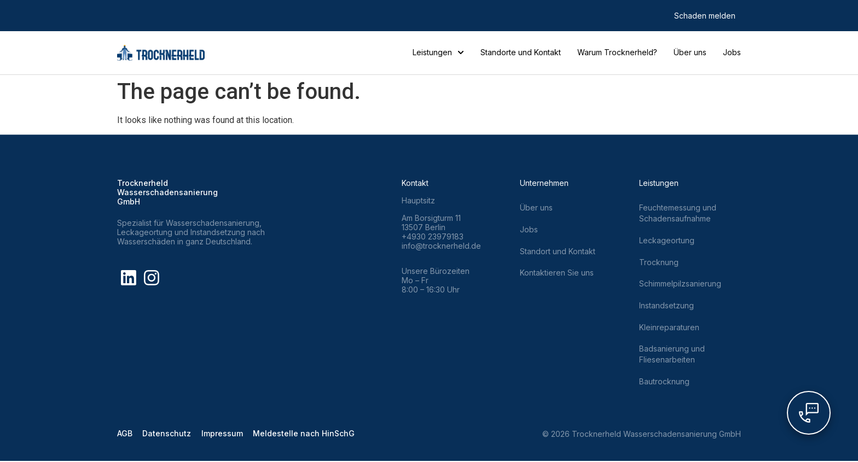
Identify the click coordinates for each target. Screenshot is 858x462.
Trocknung (659, 262)
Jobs (732, 52)
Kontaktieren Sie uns (557, 273)
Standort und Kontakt (557, 251)
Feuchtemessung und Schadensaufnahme (677, 213)
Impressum (224, 434)
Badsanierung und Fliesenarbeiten (672, 355)
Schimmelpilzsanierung (680, 284)
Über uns (690, 52)
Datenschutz (167, 434)
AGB (124, 434)
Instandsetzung (666, 306)
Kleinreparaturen (669, 327)
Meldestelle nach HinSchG (306, 434)
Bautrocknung (664, 382)
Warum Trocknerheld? (617, 52)
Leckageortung (666, 240)
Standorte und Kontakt (520, 52)
